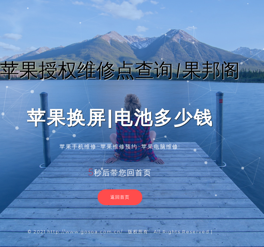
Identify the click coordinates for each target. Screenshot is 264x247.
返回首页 (120, 197)
